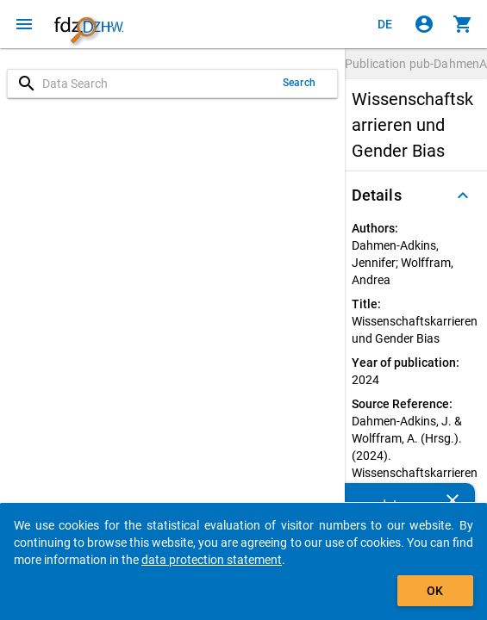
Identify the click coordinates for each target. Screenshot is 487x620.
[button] (416, 195)
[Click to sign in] (424, 24)
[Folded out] (463, 195)
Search (299, 83)
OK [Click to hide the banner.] (435, 591)
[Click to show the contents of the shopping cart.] (463, 24)
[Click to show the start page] (89, 24)
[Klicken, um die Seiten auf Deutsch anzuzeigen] (385, 24)
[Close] (452, 500)
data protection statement (211, 560)
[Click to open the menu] (24, 24)
